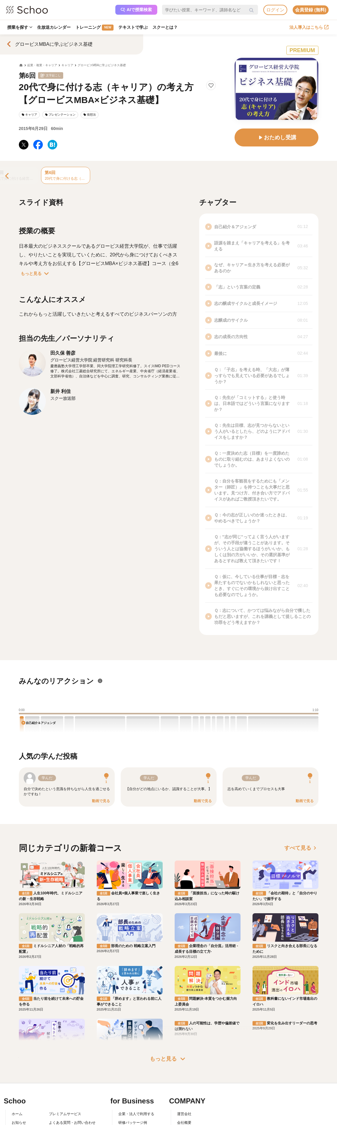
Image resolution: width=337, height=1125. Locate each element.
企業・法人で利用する (136, 1058)
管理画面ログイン (132, 1083)
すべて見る (301, 848)
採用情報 (184, 1075)
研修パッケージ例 (132, 1066)
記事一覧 (19, 1101)
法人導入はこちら (309, 27)
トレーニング (94, 28)
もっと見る (36, 273)
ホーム (17, 1058)
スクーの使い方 (24, 1083)
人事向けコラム (130, 1075)
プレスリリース (189, 1083)
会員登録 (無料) (310, 9)
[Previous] (7, 176)
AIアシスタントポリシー (68, 1101)
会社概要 (184, 1066)
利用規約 (56, 1075)
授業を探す (19, 27)
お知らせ (19, 1066)
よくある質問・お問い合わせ (72, 1066)
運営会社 (184, 1058)
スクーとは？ (165, 27)
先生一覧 (19, 1092)
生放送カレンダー (54, 27)
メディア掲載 (188, 1092)
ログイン (275, 9)
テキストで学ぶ (133, 27)
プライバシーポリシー (67, 1092)
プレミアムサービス (65, 1058)
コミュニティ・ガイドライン (72, 1083)
